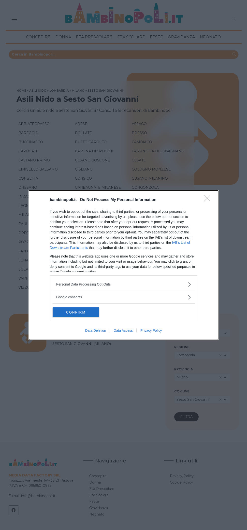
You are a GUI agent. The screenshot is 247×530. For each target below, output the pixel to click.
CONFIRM (76, 312)
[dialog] (123, 265)
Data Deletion (95, 330)
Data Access (123, 330)
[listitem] (123, 284)
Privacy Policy (151, 330)
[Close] (208, 200)
